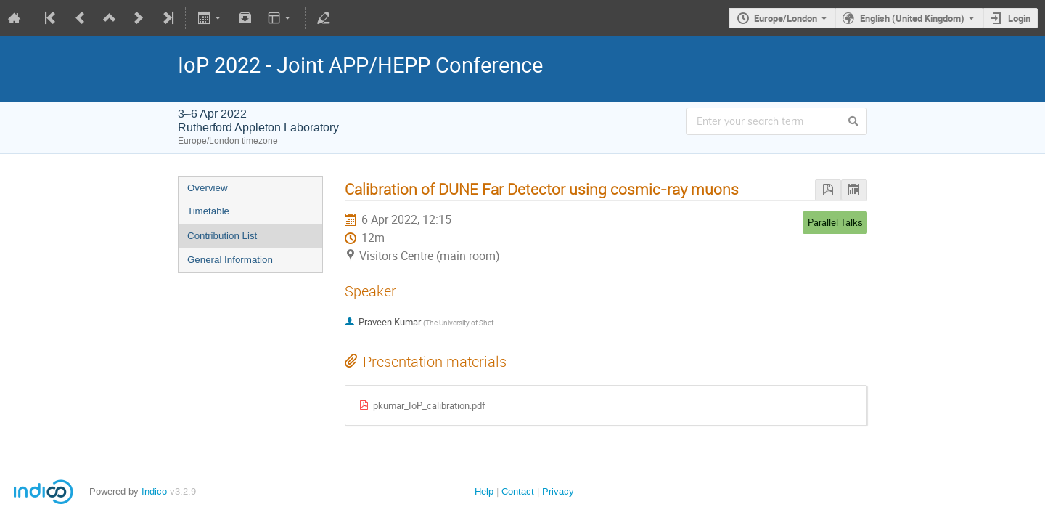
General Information (230, 259)
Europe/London (785, 18)
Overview (207, 187)
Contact (517, 491)
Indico (154, 491)
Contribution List (222, 235)
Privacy (558, 491)
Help (484, 491)
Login (1019, 18)
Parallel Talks (835, 222)
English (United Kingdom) (912, 18)
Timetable (208, 211)
